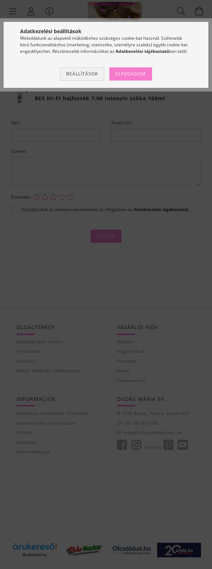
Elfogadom (131, 74)
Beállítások (82, 74)
